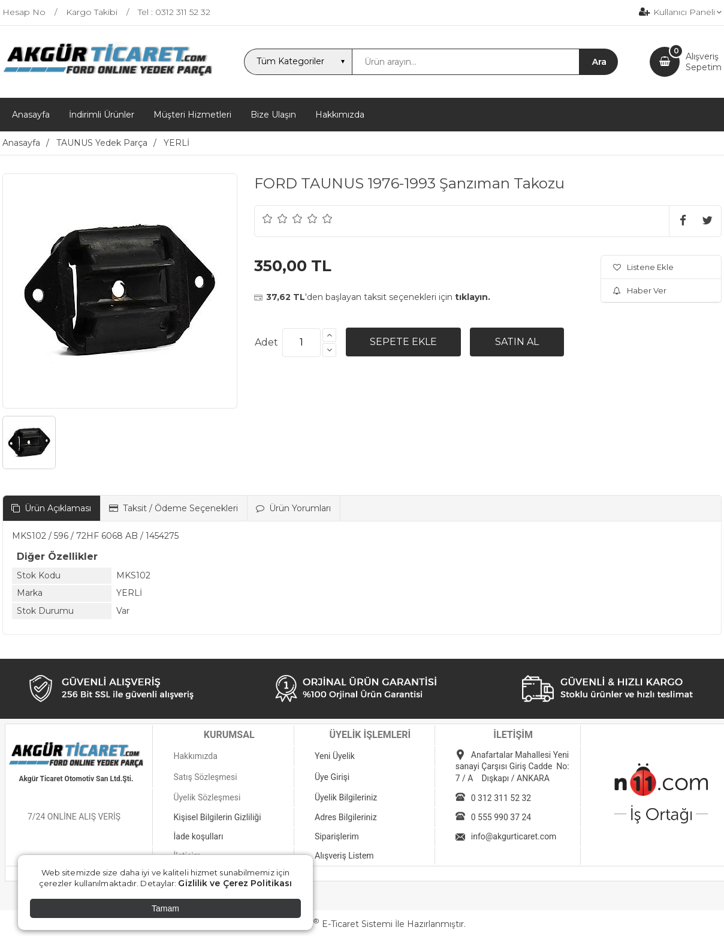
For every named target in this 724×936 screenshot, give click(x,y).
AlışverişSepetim (704, 62)
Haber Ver (639, 290)
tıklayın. (472, 297)
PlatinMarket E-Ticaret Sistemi (326, 924)
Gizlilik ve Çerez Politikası (235, 883)
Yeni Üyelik (335, 756)
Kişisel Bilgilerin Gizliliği (217, 817)
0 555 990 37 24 (501, 817)
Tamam (165, 908)
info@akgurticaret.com (514, 836)
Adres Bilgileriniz (346, 817)
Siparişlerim (337, 836)
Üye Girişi (332, 777)
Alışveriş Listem (344, 855)
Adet (266, 342)
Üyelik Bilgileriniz (346, 797)
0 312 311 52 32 (501, 798)
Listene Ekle (643, 267)
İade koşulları (198, 836)
